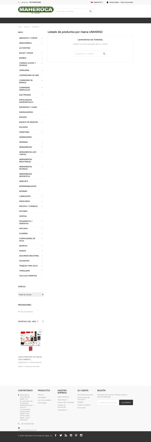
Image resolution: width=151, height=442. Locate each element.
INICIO (20, 32)
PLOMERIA (23, 233)
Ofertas (40, 395)
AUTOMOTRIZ (24, 48)
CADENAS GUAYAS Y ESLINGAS (27, 64)
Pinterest (76, 435)
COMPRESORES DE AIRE (29, 75)
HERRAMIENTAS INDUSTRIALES (25, 160)
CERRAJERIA (24, 70)
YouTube (71, 435)
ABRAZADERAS (25, 43)
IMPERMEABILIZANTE (27, 186)
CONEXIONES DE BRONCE (26, 81)
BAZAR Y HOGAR (26, 53)
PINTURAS (23, 228)
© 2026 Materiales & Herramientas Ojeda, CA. (35, 436)
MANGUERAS (24, 201)
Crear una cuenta (127, 2)
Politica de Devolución (62, 406)
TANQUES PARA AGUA (28, 266)
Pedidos (80, 402)
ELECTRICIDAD (25, 95)
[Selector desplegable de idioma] (97, 2)
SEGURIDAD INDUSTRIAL (29, 256)
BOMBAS (22, 58)
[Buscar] (74, 11)
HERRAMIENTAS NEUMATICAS (25, 175)
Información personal (85, 395)
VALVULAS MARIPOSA (28, 276)
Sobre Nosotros (63, 397)
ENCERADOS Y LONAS (28, 107)
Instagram (81, 435)
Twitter (60, 435)
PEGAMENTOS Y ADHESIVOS (25, 222)
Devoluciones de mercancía (83, 398)
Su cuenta (82, 390)
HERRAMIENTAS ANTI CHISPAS (27, 153)
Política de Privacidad (66, 402)
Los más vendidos (44, 400)
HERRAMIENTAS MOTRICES (25, 168)
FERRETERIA (24, 132)
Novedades (42, 397)
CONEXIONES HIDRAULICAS (24, 88)
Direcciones (81, 408)
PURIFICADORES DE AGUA (27, 239)
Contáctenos (62, 410)
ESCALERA (23, 127)
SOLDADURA (24, 261)
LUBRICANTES (25, 196)
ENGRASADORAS (26, 112)
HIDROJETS (23, 181)
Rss (66, 435)
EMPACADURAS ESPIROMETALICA (26, 101)
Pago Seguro (62, 400)
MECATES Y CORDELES (28, 206)
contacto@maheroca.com (27, 430)
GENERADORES (25, 137)
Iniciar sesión (114, 2)
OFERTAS (23, 216)
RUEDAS (22, 251)
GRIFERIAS (23, 142)
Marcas (21, 286)
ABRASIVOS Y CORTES (28, 38)
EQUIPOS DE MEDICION (28, 122)
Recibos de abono (83, 405)
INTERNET (23, 191)
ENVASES (23, 117)
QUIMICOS (23, 246)
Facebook (55, 435)
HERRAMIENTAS (25, 147)
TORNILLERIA (24, 271)
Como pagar (42, 403)
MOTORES (23, 211)
